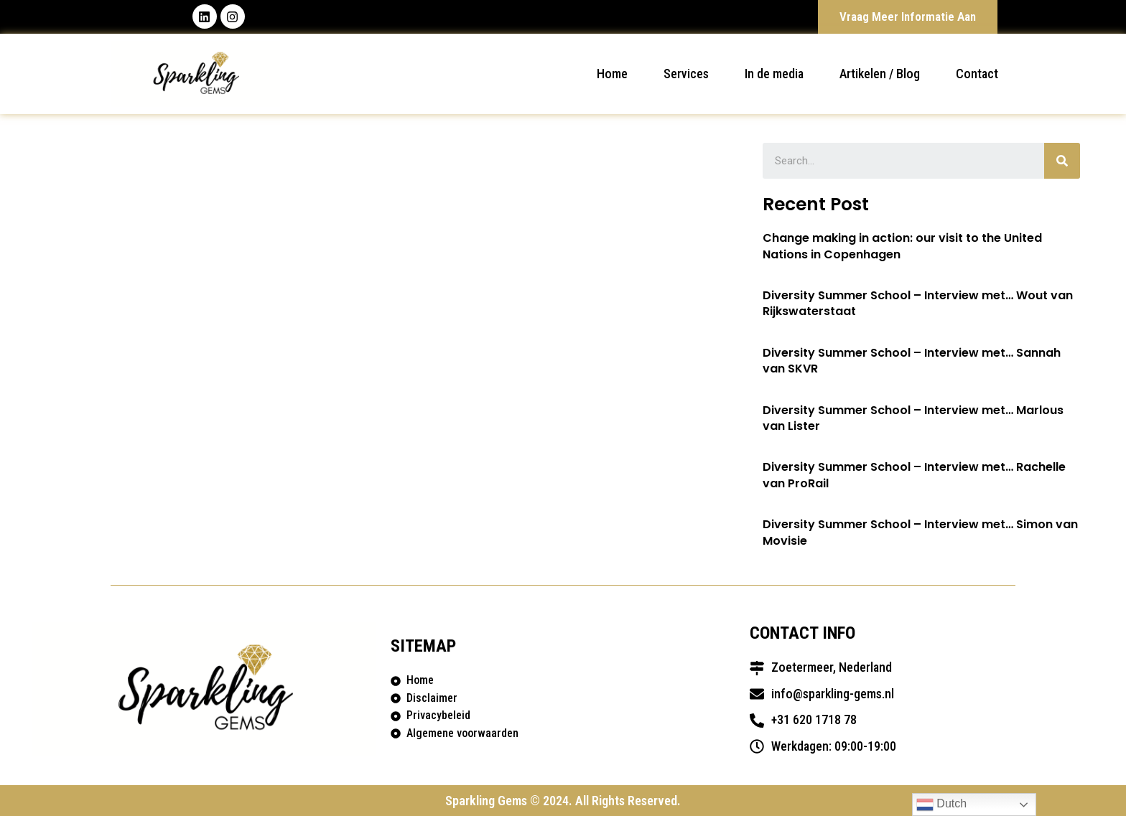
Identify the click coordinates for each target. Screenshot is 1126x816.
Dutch (941, 804)
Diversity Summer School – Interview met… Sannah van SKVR (912, 360)
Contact (977, 73)
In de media (774, 73)
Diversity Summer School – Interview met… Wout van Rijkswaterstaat (918, 303)
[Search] (1062, 161)
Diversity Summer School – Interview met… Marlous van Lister (913, 418)
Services (686, 73)
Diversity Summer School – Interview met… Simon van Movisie (920, 533)
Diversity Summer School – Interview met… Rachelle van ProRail (914, 475)
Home (612, 73)
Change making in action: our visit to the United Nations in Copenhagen (902, 246)
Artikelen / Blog (879, 73)
